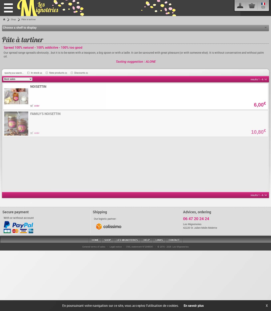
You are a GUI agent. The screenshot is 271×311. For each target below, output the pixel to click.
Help (147, 240)
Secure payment (15, 211)
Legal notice (116, 246)
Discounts (81, 72)
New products (58, 72)
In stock (36, 72)
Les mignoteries (127, 240)
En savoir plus (194, 305)
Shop (13, 19)
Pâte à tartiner (28, 19)
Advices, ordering (197, 211)
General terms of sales (93, 246)
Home (95, 240)
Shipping (100, 211)
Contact (174, 240)
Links (159, 240)
